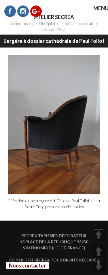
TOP (98, 233)
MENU (96, 8)
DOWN (98, 265)
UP (98, 251)
